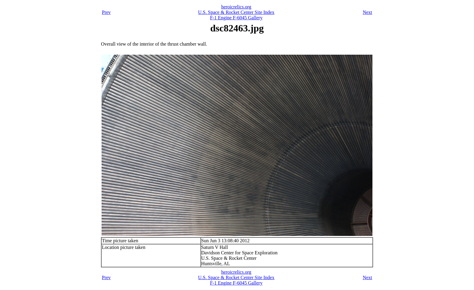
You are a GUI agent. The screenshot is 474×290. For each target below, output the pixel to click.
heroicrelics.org (236, 6)
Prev (106, 12)
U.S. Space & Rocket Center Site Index (236, 12)
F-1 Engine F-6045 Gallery (236, 17)
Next (367, 12)
